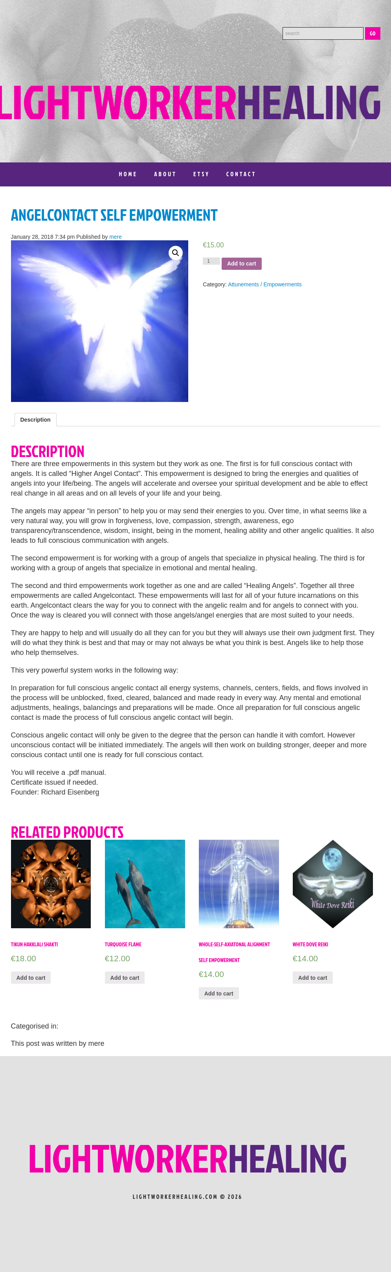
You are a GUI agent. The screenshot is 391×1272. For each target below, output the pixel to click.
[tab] (36, 419)
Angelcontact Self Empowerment (114, 215)
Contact (241, 174)
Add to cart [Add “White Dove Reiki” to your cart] (312, 978)
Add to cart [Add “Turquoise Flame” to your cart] (125, 978)
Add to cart (241, 263)
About (165, 174)
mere (115, 237)
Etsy (201, 174)
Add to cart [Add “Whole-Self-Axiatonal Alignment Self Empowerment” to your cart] (218, 993)
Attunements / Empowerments (265, 284)
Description (35, 420)
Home (128, 174)
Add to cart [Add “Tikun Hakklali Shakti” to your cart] (31, 978)
